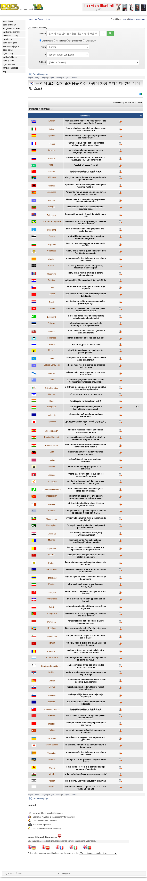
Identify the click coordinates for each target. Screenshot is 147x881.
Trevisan (52, 715)
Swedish (51, 702)
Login (124, 19)
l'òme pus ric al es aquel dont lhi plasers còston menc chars (86, 556)
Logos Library (33, 77)
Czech (51, 287)
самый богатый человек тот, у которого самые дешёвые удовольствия (85, 158)
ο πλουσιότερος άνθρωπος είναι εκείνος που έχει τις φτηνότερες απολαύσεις (85, 381)
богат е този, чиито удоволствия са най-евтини (85, 244)
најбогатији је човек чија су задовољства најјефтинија (86, 673)
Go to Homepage (40, 74)
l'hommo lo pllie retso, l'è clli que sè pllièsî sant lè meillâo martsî (86, 309)
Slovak (52, 687)
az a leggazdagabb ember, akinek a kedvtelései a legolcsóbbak (85, 408)
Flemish (51, 350)
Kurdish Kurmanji (51, 437)
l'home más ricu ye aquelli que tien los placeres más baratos (86, 475)
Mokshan (52, 534)
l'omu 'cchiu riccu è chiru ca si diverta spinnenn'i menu (85, 274)
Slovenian (51, 695)
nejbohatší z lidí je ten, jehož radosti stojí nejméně (86, 287)
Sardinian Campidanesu (51, 666)
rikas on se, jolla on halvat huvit (85, 344)
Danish (52, 294)
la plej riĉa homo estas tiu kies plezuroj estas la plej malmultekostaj (85, 317)
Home (30, 19)
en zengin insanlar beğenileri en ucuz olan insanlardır (85, 731)
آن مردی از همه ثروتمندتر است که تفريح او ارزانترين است (85, 585)
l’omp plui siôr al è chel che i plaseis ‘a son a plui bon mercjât (86, 358)
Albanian (52, 186)
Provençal (51, 622)
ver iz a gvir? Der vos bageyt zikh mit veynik (85, 781)
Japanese (51, 421)
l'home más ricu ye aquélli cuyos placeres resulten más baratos (85, 200)
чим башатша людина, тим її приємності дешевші (85, 738)
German (51, 150)
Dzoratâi (51, 308)
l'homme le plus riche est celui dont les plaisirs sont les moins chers (85, 144)
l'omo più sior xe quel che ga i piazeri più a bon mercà (86, 724)
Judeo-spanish (51, 431)
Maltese (51, 504)
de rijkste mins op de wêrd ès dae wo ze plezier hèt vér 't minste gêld (85, 482)
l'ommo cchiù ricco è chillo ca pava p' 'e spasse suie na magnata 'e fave (85, 548)
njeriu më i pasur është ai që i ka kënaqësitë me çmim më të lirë (85, 186)
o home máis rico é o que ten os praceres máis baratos (85, 366)
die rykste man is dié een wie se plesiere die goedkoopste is (85, 178)
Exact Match (46, 41)
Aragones (52, 192)
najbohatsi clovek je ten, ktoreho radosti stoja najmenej (85, 688)
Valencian (51, 753)
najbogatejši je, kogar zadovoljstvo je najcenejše (85, 695)
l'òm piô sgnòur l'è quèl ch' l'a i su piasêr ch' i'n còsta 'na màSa (85, 658)
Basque (51, 207)
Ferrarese (51, 338)
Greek (51, 380)
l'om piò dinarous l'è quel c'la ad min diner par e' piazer (85, 636)
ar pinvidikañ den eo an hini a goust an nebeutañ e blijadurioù (86, 237)
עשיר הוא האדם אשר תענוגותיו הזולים (86, 394)
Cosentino (51, 274)
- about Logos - (63, 873)
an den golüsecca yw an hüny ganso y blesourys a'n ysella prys (86, 266)
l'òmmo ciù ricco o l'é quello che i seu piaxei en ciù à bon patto (85, 787)
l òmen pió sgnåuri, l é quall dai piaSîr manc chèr (85, 215)
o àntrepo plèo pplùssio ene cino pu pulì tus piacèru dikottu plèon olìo (85, 388)
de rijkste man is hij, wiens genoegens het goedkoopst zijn (85, 302)
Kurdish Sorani (51, 446)
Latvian (52, 460)
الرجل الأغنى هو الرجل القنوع (86, 165)
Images (51, 77)
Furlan (51, 359)
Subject (42, 62)
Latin (51, 452)
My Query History (42, 19)
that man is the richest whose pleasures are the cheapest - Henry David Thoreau (85, 122)
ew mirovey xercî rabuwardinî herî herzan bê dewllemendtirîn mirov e (85, 445)
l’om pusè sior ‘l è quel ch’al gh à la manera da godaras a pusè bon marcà (85, 511)
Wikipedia (66, 77)
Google (44, 77)
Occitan (51, 555)
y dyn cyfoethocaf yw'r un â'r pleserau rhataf (85, 774)
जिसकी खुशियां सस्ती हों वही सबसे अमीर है (85, 401)
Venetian (52, 759)
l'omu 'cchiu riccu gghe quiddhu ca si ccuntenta (85, 467)
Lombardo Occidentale (52, 490)
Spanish (51, 135)
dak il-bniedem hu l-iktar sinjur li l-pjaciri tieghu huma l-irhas (86, 504)
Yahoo (58, 77)
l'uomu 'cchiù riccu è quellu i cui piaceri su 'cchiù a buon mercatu (86, 252)
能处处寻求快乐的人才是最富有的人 (85, 171)
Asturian (51, 200)
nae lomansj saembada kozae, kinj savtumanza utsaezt (86, 534)
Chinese (51, 171)
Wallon (52, 768)
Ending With (89, 41)
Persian (51, 584)
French (52, 144)
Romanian (51, 651)
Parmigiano (52, 578)
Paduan (51, 563)
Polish (51, 607)
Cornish (51, 265)
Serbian (51, 672)
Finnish (52, 344)
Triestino (52, 724)
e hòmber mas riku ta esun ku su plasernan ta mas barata (85, 570)
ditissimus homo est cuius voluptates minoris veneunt (85, 453)
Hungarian (51, 407)
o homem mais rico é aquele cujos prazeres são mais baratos (85, 222)
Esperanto (51, 317)
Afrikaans (52, 177)
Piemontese (52, 599)
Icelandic (52, 415)
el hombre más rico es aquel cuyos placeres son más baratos (85, 136)
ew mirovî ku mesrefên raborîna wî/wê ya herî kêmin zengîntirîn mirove (86, 438)
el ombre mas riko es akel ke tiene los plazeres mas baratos (85, 431)
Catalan (51, 259)
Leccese (51, 466)
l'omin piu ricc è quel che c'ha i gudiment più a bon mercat (86, 331)
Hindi (51, 401)
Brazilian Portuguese (52, 221)
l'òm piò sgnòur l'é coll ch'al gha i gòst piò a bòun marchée (85, 629)
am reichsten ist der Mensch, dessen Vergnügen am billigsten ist (86, 151)
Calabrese (51, 251)
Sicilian (52, 681)
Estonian (52, 323)
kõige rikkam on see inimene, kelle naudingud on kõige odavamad (86, 324)
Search (42, 33)
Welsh (51, 774)
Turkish (52, 730)
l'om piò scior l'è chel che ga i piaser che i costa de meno (85, 230)
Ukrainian (52, 738)
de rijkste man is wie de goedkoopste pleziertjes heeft (85, 351)
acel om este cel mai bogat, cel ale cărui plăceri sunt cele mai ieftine (85, 651)
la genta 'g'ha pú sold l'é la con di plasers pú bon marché (85, 578)
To (44, 55)
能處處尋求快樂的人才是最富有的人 (85, 709)
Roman (52, 643)
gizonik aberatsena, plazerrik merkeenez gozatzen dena (85, 208)
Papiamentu (51, 569)
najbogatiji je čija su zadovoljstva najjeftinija (85, 280)
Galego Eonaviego (52, 365)
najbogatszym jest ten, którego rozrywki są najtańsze (86, 607)
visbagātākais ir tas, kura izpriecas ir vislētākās (86, 460)
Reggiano (52, 628)
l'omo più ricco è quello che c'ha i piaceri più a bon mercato (86, 526)
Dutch (51, 302)
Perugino (52, 592)
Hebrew (51, 394)
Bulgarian (52, 244)
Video (74, 77)
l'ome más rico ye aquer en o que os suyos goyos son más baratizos (86, 193)
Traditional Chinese (51, 710)
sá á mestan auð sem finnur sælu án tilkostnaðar (86, 415)
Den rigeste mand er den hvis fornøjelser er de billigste (85, 295)
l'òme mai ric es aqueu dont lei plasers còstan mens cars (86, 622)
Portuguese (52, 613)
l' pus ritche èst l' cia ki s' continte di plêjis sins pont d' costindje (85, 768)
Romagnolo (52, 637)
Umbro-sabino (52, 745)
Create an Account (137, 19)
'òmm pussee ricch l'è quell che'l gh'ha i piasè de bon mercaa (85, 489)
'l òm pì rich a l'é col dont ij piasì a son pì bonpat (86, 600)
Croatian (51, 280)
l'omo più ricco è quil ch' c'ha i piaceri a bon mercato (85, 592)
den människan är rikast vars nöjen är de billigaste (86, 703)
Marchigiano (51, 525)
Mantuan (52, 510)
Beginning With (74, 41)
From (43, 47)
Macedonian (51, 496)
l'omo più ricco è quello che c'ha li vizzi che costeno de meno (85, 644)
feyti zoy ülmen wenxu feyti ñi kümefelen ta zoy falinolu (86, 519)
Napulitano (51, 548)
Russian (51, 159)
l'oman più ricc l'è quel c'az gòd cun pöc (85, 338)
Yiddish (52, 781)
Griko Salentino (51, 388)
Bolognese (51, 215)
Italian (51, 129)
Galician (51, 373)
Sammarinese (52, 657)
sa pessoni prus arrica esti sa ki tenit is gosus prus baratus (85, 666)
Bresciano (51, 230)
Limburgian (52, 481)
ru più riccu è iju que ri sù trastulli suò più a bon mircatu (85, 746)
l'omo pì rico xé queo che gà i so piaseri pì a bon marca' (85, 563)
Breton (52, 236)
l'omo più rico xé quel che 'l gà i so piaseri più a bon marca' (85, 716)
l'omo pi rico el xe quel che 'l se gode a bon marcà (86, 760)
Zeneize (51, 786)
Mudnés (51, 540)
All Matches (59, 41)
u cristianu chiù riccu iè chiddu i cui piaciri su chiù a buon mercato (86, 681)
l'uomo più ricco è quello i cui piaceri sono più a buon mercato (86, 129)
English (52, 121)
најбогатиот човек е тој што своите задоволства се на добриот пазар (86, 497)
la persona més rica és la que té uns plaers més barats (86, 259)
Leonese (51, 475)
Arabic (51, 165)
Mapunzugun (51, 519)
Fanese (51, 332)
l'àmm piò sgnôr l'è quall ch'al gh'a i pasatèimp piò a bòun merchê (85, 541)
